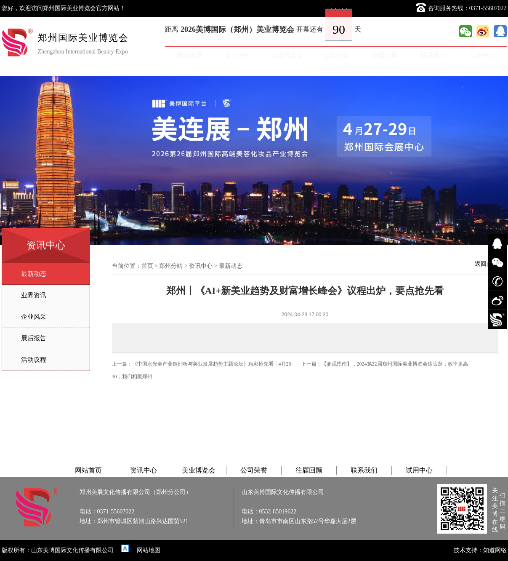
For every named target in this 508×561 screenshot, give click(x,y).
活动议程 (33, 359)
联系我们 (433, 55)
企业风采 (33, 316)
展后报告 (33, 338)
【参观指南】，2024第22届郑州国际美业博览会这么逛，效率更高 (395, 364)
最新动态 (33, 273)
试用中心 (482, 55)
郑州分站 (171, 266)
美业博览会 (287, 55)
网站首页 (189, 55)
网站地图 (148, 550)
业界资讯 (33, 295)
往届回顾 (384, 55)
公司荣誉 (335, 55)
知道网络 (495, 550)
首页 (147, 266)
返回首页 (486, 264)
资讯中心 (238, 55)
